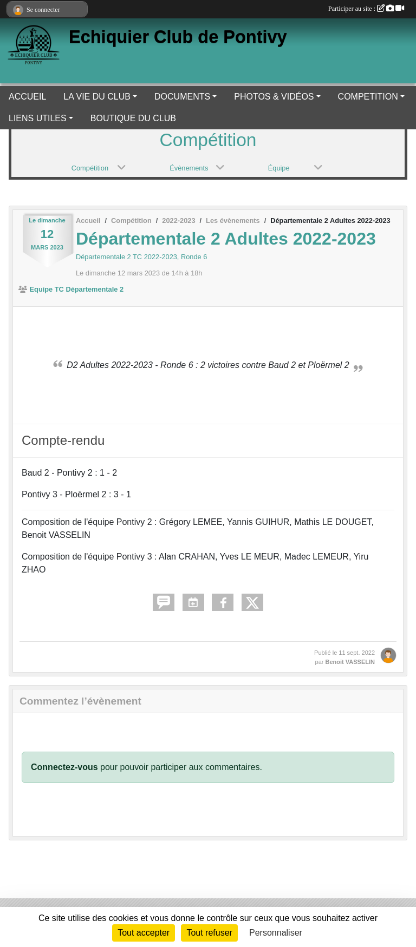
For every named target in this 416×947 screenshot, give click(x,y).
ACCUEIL (27, 96)
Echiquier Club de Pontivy (178, 37)
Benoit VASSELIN (350, 662)
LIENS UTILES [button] (38, 118)
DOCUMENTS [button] (182, 96)
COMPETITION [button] (368, 96)
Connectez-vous (64, 767)
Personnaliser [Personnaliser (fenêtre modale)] (275, 932)
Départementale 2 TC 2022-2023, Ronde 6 (141, 257)
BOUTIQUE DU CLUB (133, 118)
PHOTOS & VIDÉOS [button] (274, 96)
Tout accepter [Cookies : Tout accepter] (144, 932)
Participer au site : (366, 8)
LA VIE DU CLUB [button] (97, 96)
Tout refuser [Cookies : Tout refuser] (209, 932)
